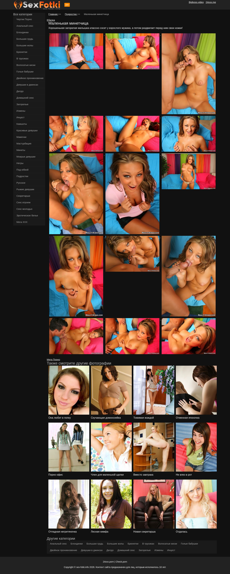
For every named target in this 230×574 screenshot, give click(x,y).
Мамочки (21, 137)
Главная (53, 14)
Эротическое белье (27, 215)
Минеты (20, 150)
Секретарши (23, 195)
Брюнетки (21, 52)
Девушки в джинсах (27, 84)
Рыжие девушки (25, 189)
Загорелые (22, 104)
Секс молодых (24, 209)
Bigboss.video (196, 2)
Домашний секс (25, 97)
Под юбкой (22, 169)
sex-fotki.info (82, 567)
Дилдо (19, 91)
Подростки (22, 176)
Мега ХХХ (21, 222)
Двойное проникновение (30, 78)
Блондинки (22, 32)
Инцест (20, 117)
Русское (20, 182)
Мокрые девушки (25, 156)
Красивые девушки (27, 130)
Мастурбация (23, 143)
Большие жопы (24, 45)
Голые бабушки (25, 71)
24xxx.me (211, 2)
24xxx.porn (108, 561)
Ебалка (51, 20)
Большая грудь (24, 38)
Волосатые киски (25, 65)
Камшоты (21, 124)
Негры (19, 163)
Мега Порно (53, 359)
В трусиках (22, 58)
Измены (20, 110)
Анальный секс (24, 25)
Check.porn (121, 561)
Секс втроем (23, 202)
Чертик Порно (24, 19)
